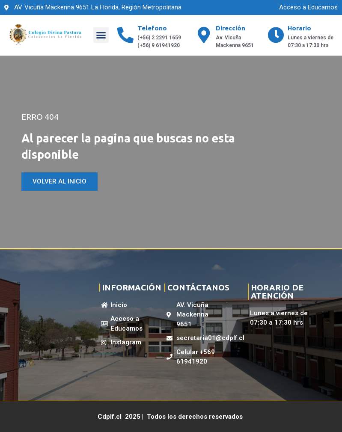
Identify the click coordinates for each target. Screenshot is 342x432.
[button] (101, 35)
